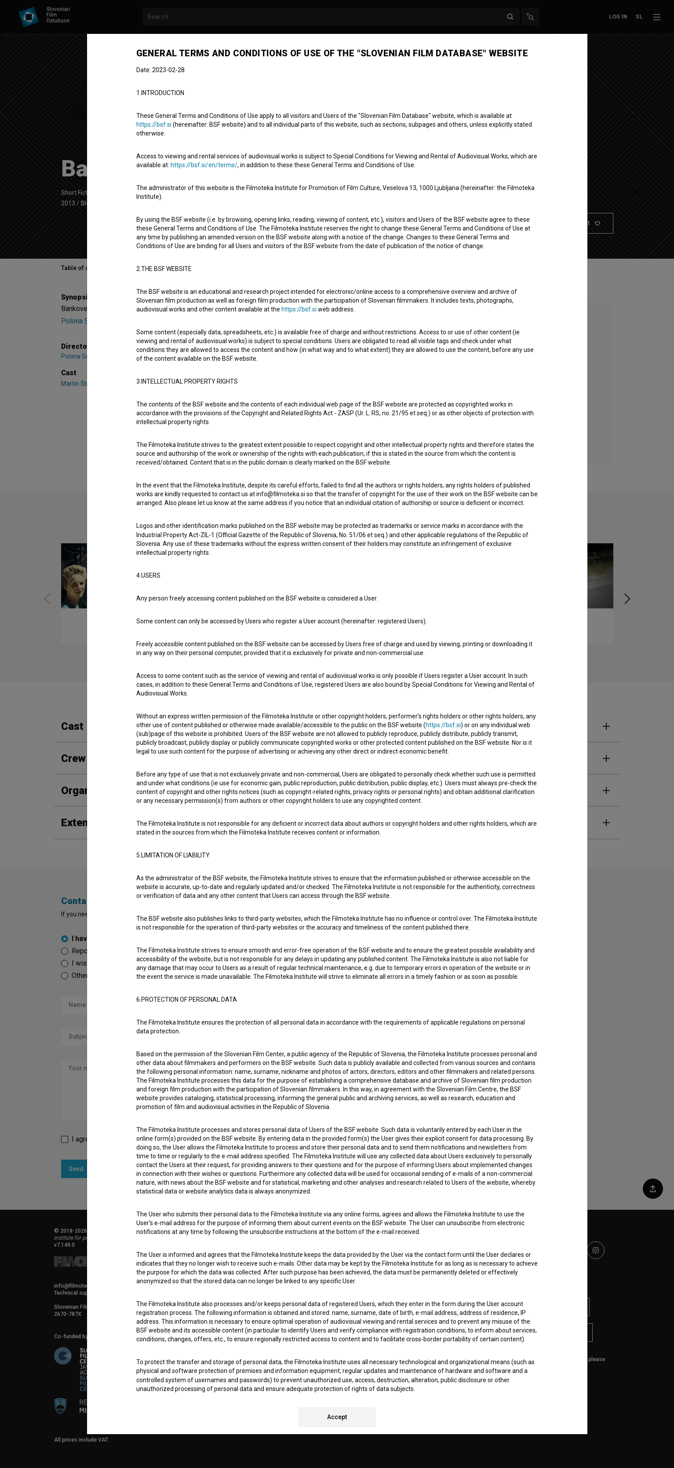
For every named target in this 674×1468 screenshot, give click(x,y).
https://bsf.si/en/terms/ (204, 164)
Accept (337, 1416)
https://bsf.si (153, 124)
